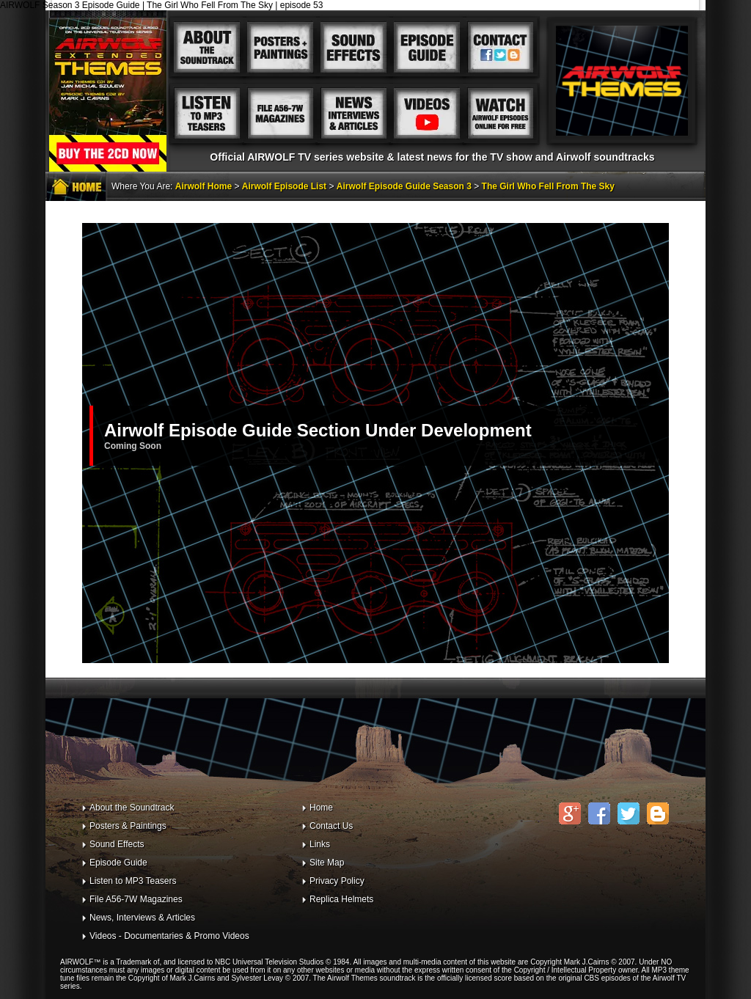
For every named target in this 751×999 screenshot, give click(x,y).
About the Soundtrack (131, 807)
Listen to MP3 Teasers (133, 881)
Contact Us (331, 826)
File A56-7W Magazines (136, 899)
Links (319, 844)
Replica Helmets (341, 899)
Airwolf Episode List (284, 186)
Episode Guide (118, 862)
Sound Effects (116, 844)
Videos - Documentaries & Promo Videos (169, 936)
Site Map (326, 862)
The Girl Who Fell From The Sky (548, 186)
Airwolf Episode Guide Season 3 (404, 186)
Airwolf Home (203, 186)
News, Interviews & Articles (142, 917)
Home (321, 807)
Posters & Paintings (127, 826)
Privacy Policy (336, 881)
